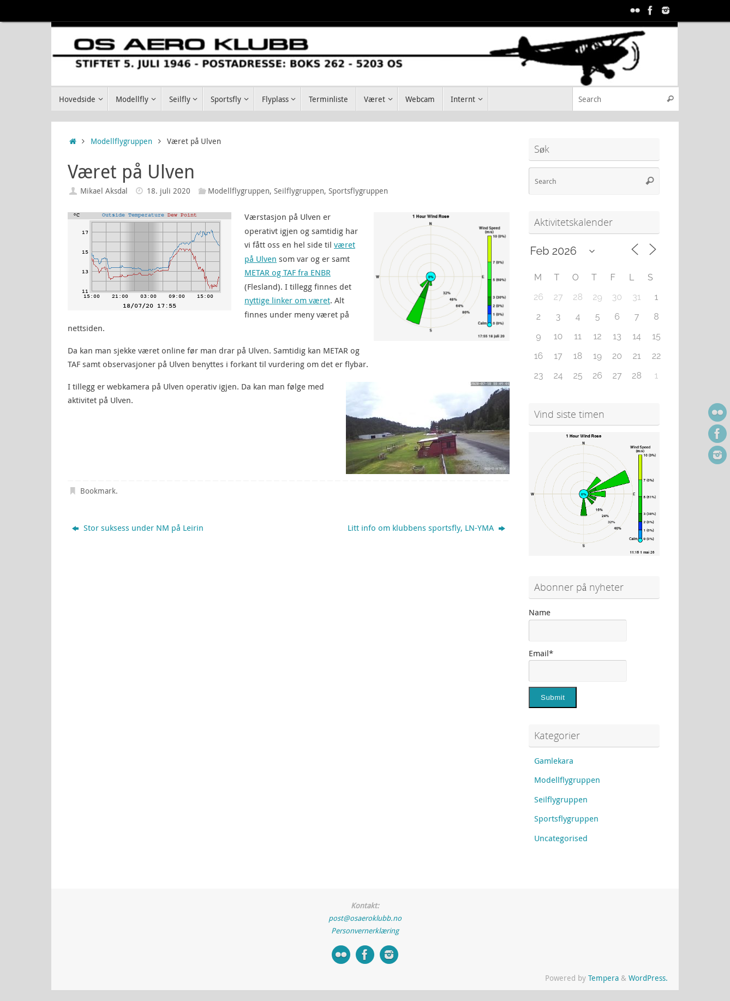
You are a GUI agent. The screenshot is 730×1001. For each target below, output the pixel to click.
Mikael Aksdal (104, 191)
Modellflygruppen (121, 141)
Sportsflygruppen (358, 191)
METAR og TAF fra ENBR (287, 272)
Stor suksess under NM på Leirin (138, 527)
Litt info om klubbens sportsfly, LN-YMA (426, 527)
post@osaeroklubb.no (365, 918)
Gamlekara (553, 760)
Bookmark (98, 491)
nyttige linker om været (287, 300)
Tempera (603, 978)
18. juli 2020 (168, 191)
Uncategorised (561, 837)
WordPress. (648, 978)
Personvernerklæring (365, 931)
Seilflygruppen (299, 191)
